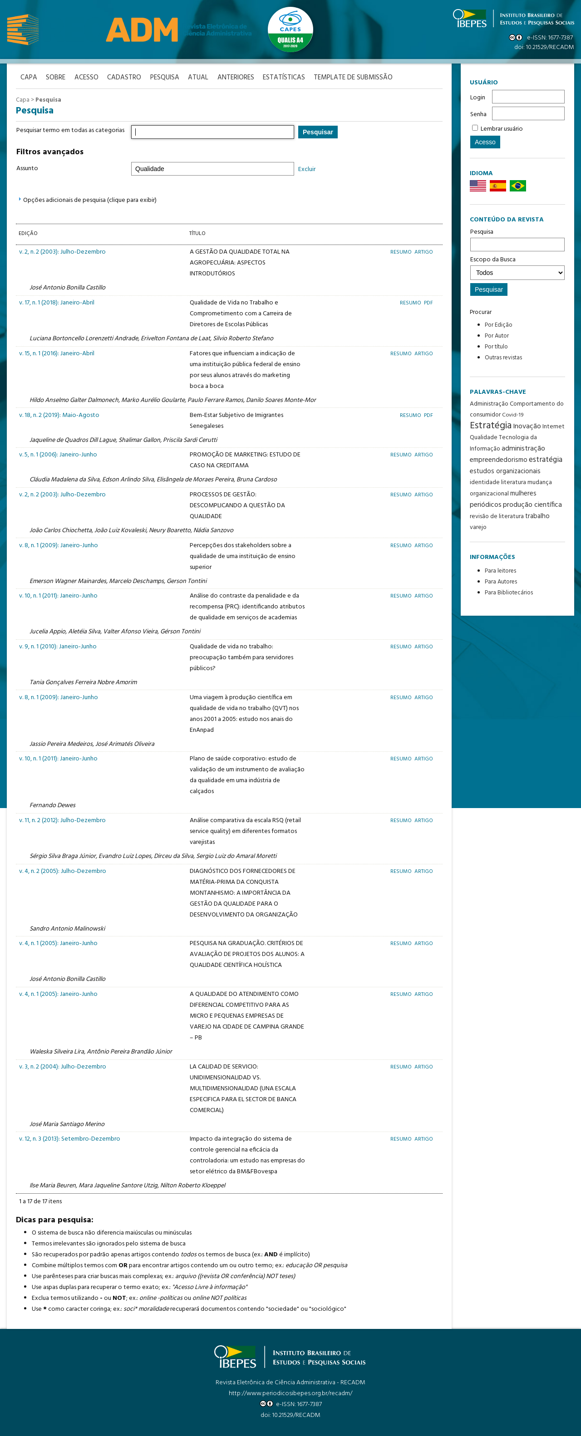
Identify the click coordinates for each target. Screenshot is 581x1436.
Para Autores (501, 582)
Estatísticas (286, 78)
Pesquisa (517, 239)
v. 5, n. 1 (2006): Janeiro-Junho (58, 455)
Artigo (423, 252)
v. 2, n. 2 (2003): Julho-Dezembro (62, 252)
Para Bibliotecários (509, 593)
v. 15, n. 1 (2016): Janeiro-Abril (56, 353)
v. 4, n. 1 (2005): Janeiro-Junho (58, 943)
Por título (496, 347)
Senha (478, 114)
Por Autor (497, 336)
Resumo (401, 252)
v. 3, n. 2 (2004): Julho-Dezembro (62, 1067)
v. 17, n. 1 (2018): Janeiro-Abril (56, 303)
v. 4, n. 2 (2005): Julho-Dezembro (62, 871)
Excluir (306, 169)
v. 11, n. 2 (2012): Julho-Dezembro (62, 820)
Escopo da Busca (517, 267)
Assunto (27, 168)
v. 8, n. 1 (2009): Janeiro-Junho (58, 545)
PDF (428, 303)
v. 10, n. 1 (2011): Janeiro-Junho (58, 596)
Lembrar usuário (502, 129)
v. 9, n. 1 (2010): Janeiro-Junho (58, 647)
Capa (23, 100)
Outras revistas (503, 358)
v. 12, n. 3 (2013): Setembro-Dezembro (69, 1139)
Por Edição (498, 325)
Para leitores (500, 571)
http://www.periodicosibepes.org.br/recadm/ (290, 1393)
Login (477, 98)
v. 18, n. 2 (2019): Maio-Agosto (59, 415)
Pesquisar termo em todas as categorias (70, 130)
